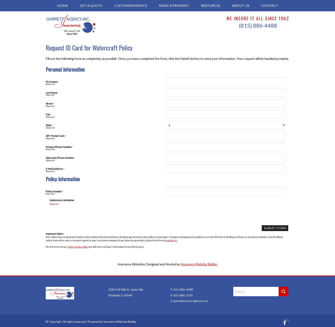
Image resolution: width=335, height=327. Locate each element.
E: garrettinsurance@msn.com (189, 298)
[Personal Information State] (225, 125)
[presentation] (82, 213)
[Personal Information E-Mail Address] (225, 168)
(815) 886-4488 (258, 25)
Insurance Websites (131, 264)
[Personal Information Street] (225, 103)
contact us (171, 240)
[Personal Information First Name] (225, 81)
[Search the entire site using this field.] (256, 289)
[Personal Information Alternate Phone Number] (225, 157)
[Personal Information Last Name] (225, 92)
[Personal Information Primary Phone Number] (225, 147)
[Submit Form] (275, 228)
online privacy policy (78, 246)
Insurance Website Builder (199, 264)
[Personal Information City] (225, 114)
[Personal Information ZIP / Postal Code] (225, 135)
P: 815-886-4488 (182, 287)
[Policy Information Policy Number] (225, 191)
